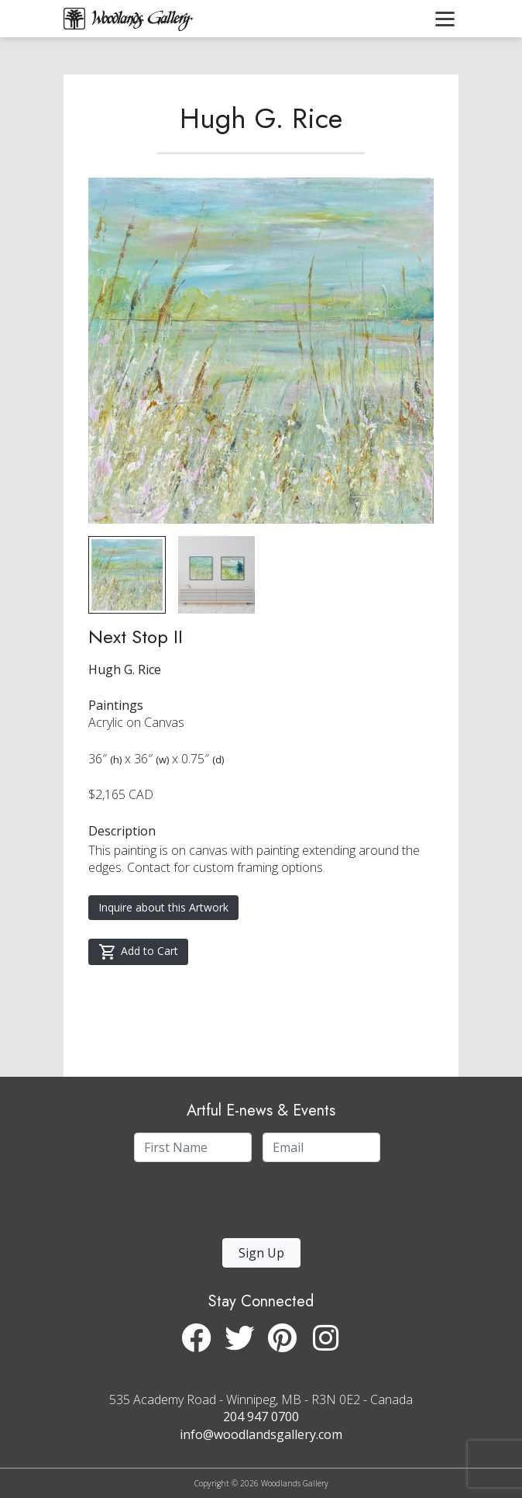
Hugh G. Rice (261, 118)
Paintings (115, 705)
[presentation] (228, 1204)
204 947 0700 (261, 1416)
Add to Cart (138, 952)
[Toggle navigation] (444, 18)
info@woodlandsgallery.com (261, 1434)
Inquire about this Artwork (163, 907)
